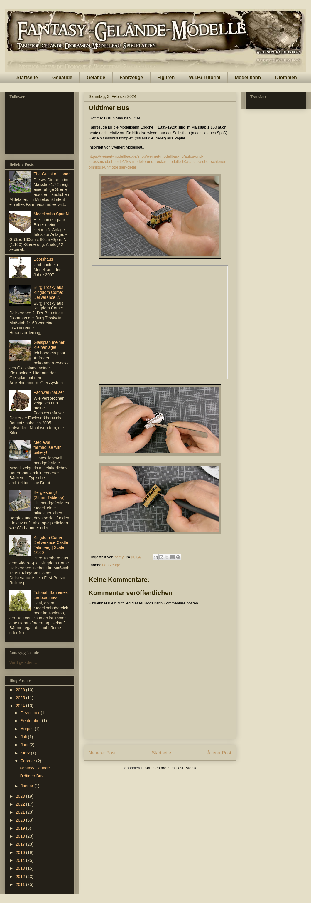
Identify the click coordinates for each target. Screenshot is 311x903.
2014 (21, 860)
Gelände (96, 77)
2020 (21, 820)
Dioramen (286, 77)
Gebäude (62, 77)
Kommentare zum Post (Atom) (170, 768)
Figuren (166, 77)
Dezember (30, 712)
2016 (21, 852)
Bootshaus (43, 259)
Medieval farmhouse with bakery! (48, 447)
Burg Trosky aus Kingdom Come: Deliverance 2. (48, 292)
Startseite (27, 77)
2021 (21, 812)
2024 (21, 705)
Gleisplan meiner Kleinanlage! (49, 345)
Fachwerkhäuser (49, 392)
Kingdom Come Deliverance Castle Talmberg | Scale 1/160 (51, 544)
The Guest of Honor (52, 173)
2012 (21, 876)
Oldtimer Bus (31, 776)
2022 (21, 804)
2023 (21, 796)
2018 (21, 836)
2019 (21, 828)
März (26, 753)
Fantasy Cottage (35, 768)
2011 (21, 884)
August (27, 729)
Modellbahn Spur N (51, 213)
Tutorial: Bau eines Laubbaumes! (51, 595)
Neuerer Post (102, 752)
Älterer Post (219, 752)
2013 (21, 868)
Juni (25, 744)
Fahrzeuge (131, 77)
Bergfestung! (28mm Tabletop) (49, 495)
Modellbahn (248, 77)
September (31, 720)
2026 (21, 689)
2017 (21, 844)
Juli (24, 736)
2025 (21, 697)
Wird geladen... (23, 662)
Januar (27, 786)
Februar (28, 761)
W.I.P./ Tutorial (204, 77)
